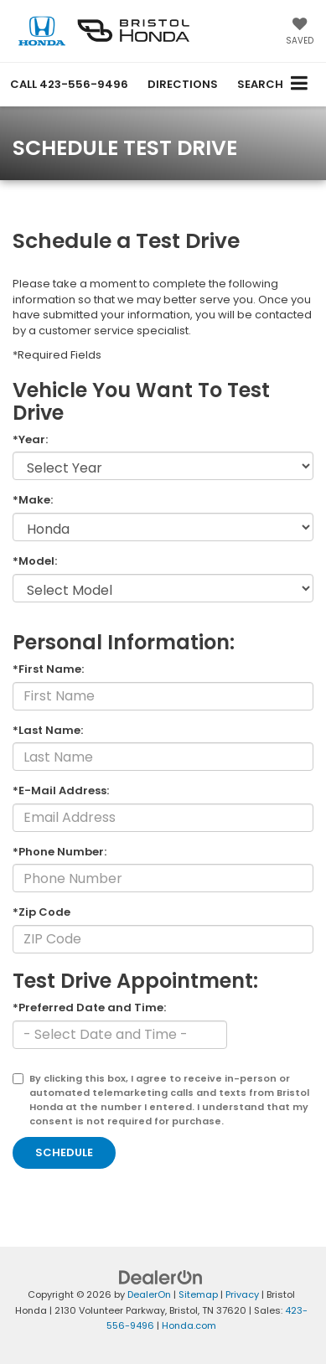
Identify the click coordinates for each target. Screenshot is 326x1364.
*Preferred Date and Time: (89, 1007)
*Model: (35, 561)
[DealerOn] (161, 1277)
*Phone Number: (59, 852)
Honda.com (189, 1325)
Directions (182, 84)
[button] (69, 84)
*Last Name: (48, 730)
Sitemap (198, 1294)
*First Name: (48, 669)
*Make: (33, 500)
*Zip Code (41, 912)
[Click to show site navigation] (299, 84)
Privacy (242, 1294)
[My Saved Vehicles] (299, 32)
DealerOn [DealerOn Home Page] (149, 1294)
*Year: (30, 439)
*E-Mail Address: (61, 790)
